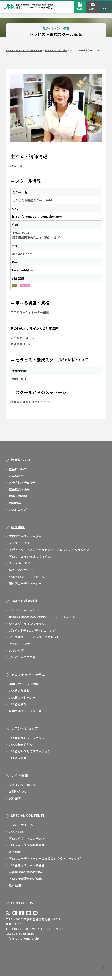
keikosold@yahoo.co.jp (30, 270)
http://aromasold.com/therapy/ (37, 216)
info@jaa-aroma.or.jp (22, 938)
